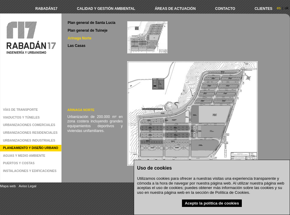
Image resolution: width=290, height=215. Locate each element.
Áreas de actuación (175, 9)
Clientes (263, 9)
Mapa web (8, 186)
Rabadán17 (46, 9)
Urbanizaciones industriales (29, 140)
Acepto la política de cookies (212, 203)
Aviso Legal (28, 186)
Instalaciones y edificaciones (30, 171)
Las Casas (76, 46)
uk (287, 8)
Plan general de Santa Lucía (91, 23)
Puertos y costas (18, 163)
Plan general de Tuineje (87, 30)
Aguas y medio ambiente (24, 155)
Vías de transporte (20, 109)
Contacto (225, 9)
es (279, 8)
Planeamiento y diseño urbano (30, 148)
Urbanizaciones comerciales (29, 125)
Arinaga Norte (79, 38)
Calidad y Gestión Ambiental (106, 9)
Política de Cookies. (232, 192)
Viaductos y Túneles (21, 117)
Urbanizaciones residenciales (30, 132)
